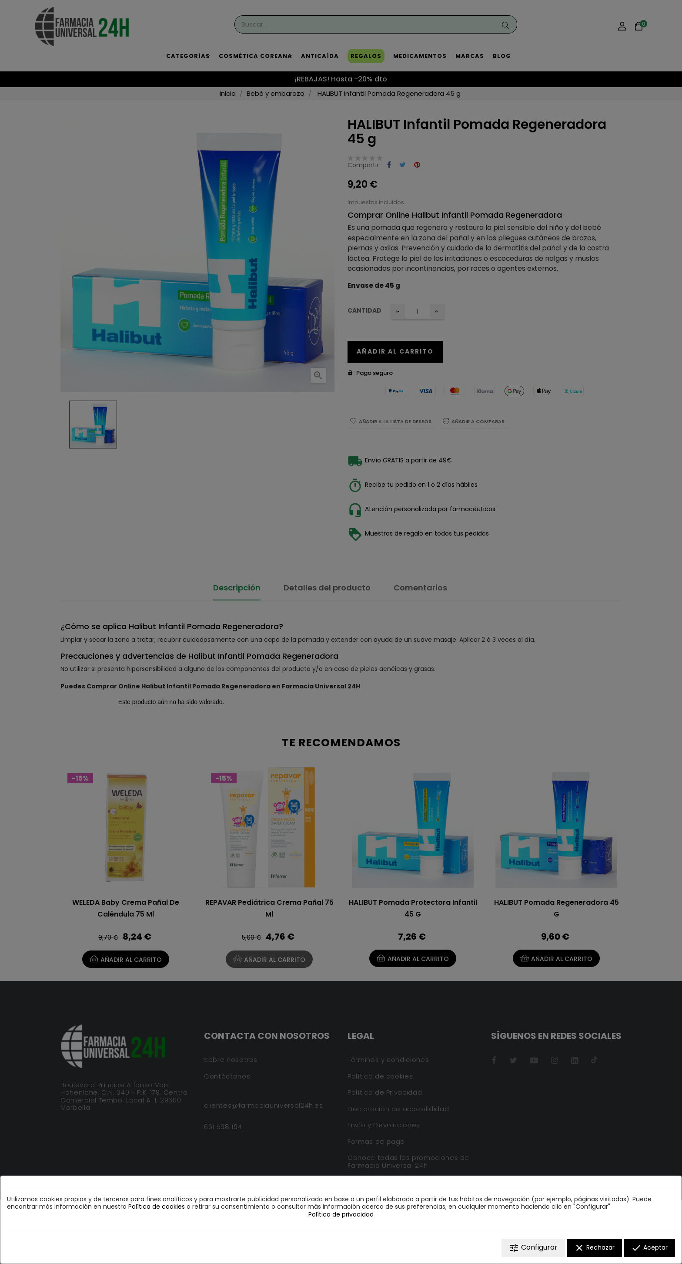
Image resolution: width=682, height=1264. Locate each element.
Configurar (533, 1247)
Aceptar (649, 1248)
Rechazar (594, 1248)
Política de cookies (156, 1206)
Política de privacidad (341, 1214)
